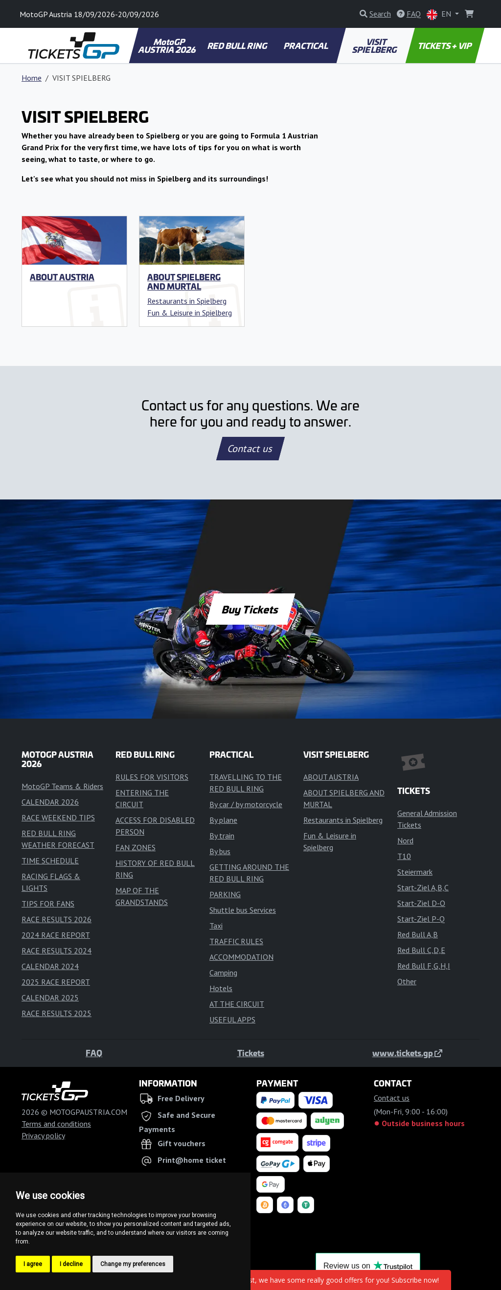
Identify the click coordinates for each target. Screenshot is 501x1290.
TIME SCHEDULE (50, 860)
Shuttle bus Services (242, 910)
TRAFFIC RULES (236, 941)
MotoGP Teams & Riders (62, 786)
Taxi (216, 925)
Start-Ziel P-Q (421, 919)
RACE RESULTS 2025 (56, 1013)
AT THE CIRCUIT (236, 1004)
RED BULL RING (237, 45)
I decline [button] (71, 1264)
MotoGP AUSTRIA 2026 (167, 45)
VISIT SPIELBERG (374, 45)
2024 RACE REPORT (56, 935)
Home (32, 78)
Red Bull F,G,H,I (423, 966)
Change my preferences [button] (132, 1264)
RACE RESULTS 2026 (56, 919)
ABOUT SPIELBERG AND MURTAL (184, 281)
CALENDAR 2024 (50, 966)
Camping (223, 972)
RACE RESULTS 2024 (56, 950)
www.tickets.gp (407, 1053)
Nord (405, 840)
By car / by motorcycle (245, 804)
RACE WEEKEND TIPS (58, 817)
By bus (219, 851)
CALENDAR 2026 (50, 802)
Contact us (250, 448)
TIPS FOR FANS (48, 903)
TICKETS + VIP (445, 45)
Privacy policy (43, 1135)
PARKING (225, 894)
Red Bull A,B (417, 934)
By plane (223, 820)
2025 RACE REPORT (56, 982)
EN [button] (440, 14)
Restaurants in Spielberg (187, 301)
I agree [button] (32, 1264)
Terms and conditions (56, 1124)
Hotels (220, 988)
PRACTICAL (306, 45)
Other (406, 981)
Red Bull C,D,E (421, 950)
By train (221, 835)
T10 (404, 856)
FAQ (94, 1053)
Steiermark (415, 872)
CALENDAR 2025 (50, 997)
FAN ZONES (135, 847)
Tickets (250, 1053)
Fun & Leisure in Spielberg (189, 312)
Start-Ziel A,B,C (423, 887)
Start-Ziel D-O (421, 903)
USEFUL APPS (232, 1019)
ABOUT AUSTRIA (62, 277)
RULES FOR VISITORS (151, 777)
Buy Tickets (250, 609)
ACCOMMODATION (241, 957)
